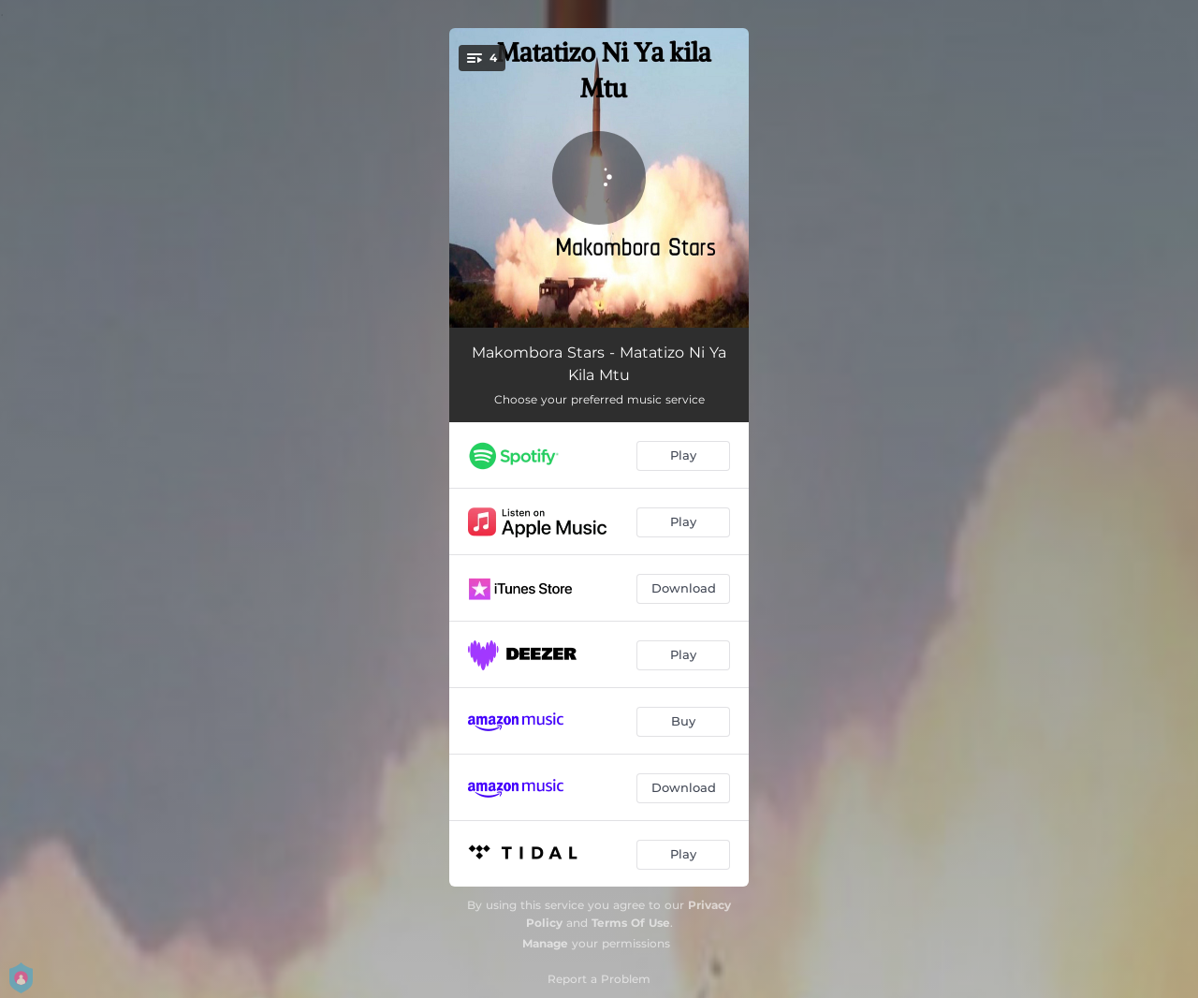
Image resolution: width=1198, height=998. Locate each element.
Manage (545, 943)
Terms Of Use (631, 923)
